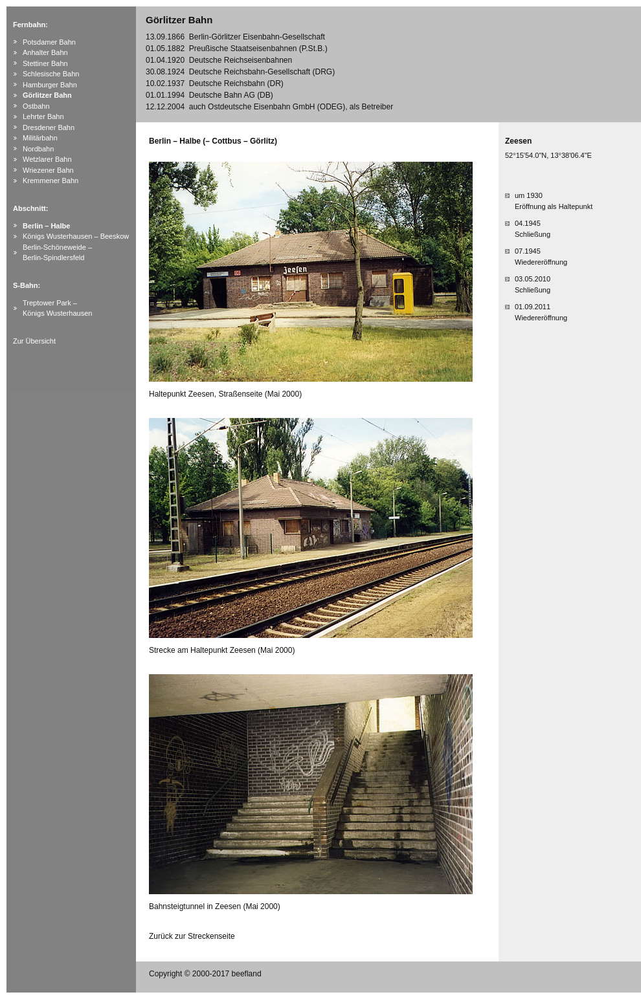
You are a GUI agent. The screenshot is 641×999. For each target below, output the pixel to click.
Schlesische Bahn (51, 74)
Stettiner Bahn (45, 63)
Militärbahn (40, 138)
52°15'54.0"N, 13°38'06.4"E (548, 155)
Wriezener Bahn (48, 170)
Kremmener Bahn (50, 180)
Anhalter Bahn (45, 52)
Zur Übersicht (34, 341)
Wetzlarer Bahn (47, 159)
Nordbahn (38, 149)
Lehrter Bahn (43, 116)
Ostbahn (36, 106)
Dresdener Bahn (48, 127)
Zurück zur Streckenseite (192, 936)
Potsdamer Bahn (49, 42)
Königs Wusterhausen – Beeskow (76, 236)
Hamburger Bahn (50, 85)
